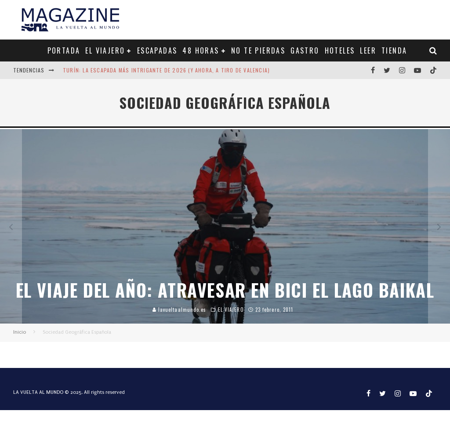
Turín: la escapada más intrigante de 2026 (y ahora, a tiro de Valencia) (166, 70)
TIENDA (394, 50)
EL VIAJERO (105, 50)
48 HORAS (200, 50)
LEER (368, 50)
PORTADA (63, 50)
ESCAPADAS (157, 50)
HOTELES (340, 50)
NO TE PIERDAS (258, 50)
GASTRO (304, 50)
